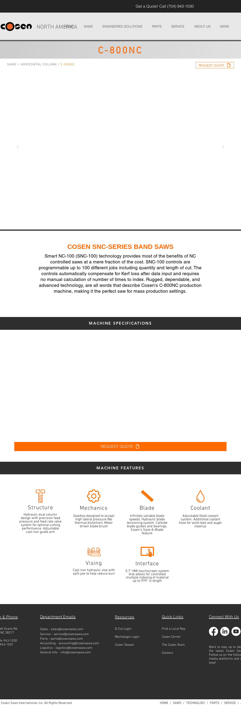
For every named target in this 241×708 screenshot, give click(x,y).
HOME (164, 703)
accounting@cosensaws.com (79, 643)
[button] (122, 26)
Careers (167, 653)
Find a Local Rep (173, 629)
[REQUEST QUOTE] (215, 65)
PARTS (214, 703)
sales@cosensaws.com (67, 629)
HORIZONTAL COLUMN (39, 64)
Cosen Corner (171, 637)
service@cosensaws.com (71, 634)
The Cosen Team (173, 645)
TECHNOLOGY (195, 703)
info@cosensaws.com (75, 652)
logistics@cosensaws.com (74, 648)
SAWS (11, 64)
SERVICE (230, 703)
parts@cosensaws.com (67, 639)
